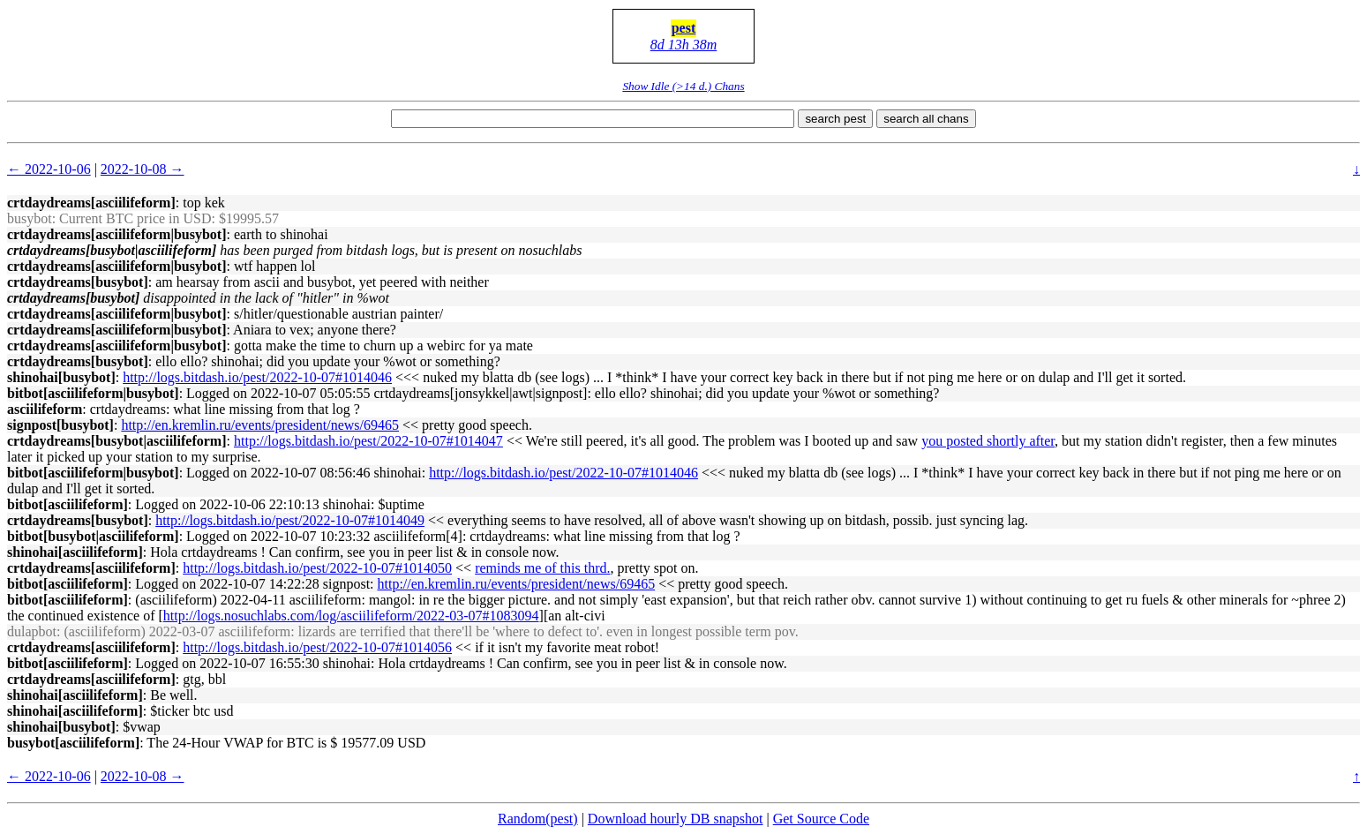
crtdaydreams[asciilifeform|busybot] (117, 234)
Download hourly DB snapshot (675, 818)
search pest (835, 118)
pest (684, 27)
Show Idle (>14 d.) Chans (683, 86)
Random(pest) (538, 818)
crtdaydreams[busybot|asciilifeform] (117, 440)
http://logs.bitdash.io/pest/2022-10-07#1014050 (317, 567)
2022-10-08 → (142, 169)
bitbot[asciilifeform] (67, 504)
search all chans (925, 118)
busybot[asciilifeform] (73, 742)
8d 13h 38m (683, 44)
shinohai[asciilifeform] (75, 552)
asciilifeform (44, 409)
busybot (29, 218)
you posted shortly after (988, 440)
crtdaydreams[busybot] (77, 281)
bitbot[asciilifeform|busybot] (93, 393)
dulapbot (31, 631)
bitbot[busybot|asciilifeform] (93, 536)
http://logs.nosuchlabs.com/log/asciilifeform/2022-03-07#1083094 (351, 615)
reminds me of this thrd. (542, 567)
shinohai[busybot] (61, 377)
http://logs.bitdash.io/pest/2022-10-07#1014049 (289, 520)
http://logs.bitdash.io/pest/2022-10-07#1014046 (257, 377)
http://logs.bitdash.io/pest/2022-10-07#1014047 (368, 440)
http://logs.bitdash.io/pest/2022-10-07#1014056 (317, 647)
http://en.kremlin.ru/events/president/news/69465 (260, 424)
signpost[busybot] (60, 424)
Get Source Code (821, 818)
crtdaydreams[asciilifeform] (91, 202)
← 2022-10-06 (49, 169)
